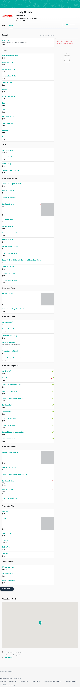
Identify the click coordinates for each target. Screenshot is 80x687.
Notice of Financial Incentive (53, 679)
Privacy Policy (36, 679)
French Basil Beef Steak (10, 349)
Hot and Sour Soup (8, 155)
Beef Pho (5, 509)
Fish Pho (5, 551)
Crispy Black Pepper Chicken (11, 181)
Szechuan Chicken (8, 202)
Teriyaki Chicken (7, 237)
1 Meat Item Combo (8, 565)
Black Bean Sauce (8, 264)
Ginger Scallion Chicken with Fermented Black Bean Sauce (21, 258)
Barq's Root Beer (7, 121)
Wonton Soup (6, 161)
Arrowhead (5, 135)
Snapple (4, 87)
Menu (3, 23)
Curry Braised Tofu (8, 423)
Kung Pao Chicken (8, 188)
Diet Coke (5, 128)
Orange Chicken (7, 217)
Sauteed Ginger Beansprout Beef (13, 356)
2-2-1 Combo (6, 38)
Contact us (12, 679)
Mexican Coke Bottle (9, 74)
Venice (10, 676)
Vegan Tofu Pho (7, 531)
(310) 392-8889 (20, 18)
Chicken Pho (6, 516)
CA (6, 676)
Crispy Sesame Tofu (9, 416)
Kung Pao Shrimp (7, 487)
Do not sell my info (71, 679)
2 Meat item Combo (8, 571)
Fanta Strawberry (8, 114)
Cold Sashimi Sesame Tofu (11, 437)
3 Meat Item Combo (8, 578)
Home (2, 676)
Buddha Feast (6, 409)
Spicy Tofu (5, 376)
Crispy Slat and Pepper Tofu (11, 382)
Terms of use (24, 679)
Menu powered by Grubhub (47, 33)
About (11, 23)
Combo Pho (6, 538)
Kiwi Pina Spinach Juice (10, 53)
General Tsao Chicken (9, 251)
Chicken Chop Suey (8, 271)
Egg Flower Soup (7, 148)
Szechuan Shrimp (8, 479)
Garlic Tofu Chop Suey (9, 389)
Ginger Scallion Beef (9, 340)
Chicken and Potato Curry (10, 231)
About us (3, 679)
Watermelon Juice (8, 60)
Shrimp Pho (6, 545)
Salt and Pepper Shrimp (10, 450)
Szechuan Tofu (7, 403)
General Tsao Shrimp (9, 465)
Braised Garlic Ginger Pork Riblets (13, 307)
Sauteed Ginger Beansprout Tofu (13, 430)
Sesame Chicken (7, 224)
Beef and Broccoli (8, 327)
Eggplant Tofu (6, 369)
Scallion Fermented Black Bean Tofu (14, 396)
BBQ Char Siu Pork (8, 291)
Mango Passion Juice (9, 67)
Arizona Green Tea (8, 94)
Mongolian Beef (7, 320)
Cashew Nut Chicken (9, 195)
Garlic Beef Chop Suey (9, 333)
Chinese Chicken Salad (9, 278)
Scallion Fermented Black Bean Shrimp (15, 472)
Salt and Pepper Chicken (10, 244)
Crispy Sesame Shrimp (9, 496)
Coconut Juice (7, 80)
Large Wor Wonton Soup (10, 168)
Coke (3, 101)
